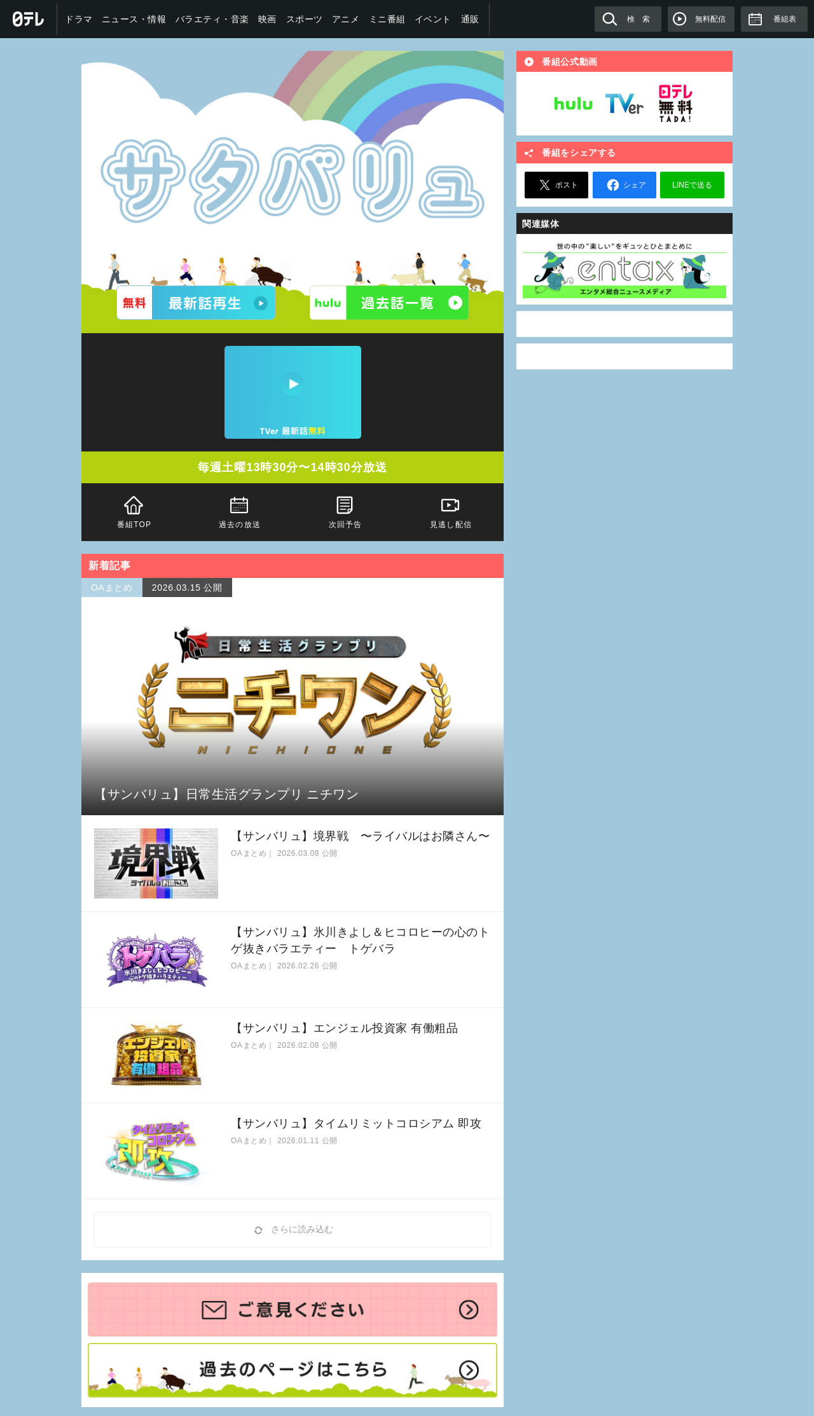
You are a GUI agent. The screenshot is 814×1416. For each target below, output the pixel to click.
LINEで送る (692, 185)
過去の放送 (240, 511)
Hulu (574, 104)
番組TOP (134, 511)
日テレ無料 (675, 104)
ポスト (556, 185)
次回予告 (345, 511)
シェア (624, 185)
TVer (624, 104)
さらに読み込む (292, 1230)
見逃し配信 (451, 511)
